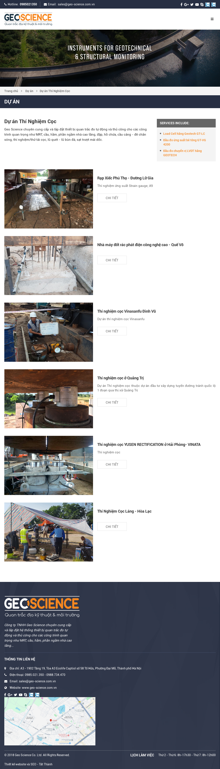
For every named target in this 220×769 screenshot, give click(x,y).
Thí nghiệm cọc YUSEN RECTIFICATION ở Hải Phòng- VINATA (148, 444)
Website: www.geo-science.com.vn (33, 687)
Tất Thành (45, 764)
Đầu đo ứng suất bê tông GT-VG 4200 (184, 142)
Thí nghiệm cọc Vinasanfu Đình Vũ (126, 311)
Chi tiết (112, 198)
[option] (110, 58)
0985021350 (28, 4)
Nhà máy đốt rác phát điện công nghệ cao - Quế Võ (140, 244)
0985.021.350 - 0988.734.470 (45, 675)
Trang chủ (11, 91)
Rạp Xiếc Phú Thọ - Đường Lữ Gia (125, 178)
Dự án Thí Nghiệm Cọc (55, 91)
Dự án (29, 91)
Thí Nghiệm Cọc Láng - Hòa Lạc (124, 511)
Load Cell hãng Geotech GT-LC (184, 133)
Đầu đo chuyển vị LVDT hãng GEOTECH (182, 153)
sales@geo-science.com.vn (76, 4)
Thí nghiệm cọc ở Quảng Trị (120, 378)
